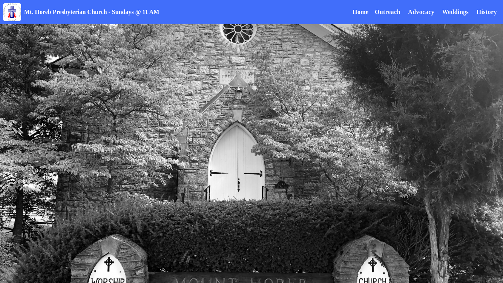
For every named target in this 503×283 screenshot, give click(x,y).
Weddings (455, 12)
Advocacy (421, 12)
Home (360, 12)
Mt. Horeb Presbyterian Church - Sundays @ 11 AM (91, 12)
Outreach (387, 12)
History (487, 12)
